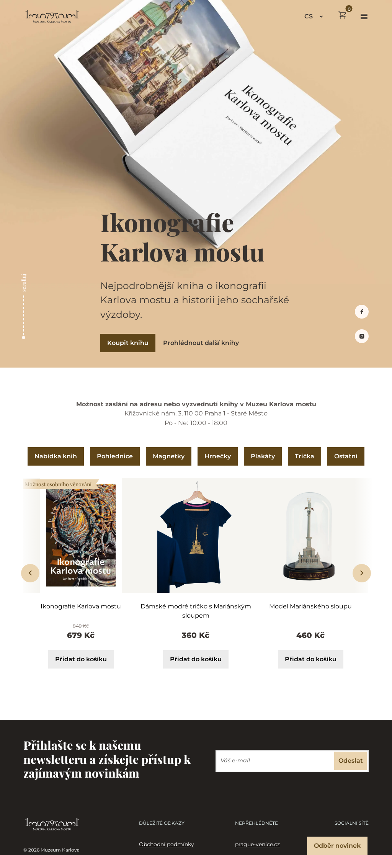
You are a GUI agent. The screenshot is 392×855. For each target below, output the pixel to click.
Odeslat (350, 760)
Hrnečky (217, 456)
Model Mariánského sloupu (310, 606)
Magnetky (169, 456)
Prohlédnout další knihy (201, 343)
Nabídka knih (55, 456)
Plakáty (263, 456)
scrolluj (23, 283)
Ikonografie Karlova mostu (81, 606)
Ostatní (346, 456)
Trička (304, 456)
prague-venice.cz (257, 844)
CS (308, 16)
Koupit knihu (128, 343)
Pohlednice (115, 456)
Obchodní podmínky (166, 844)
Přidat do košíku (81, 659)
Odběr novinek (337, 845)
